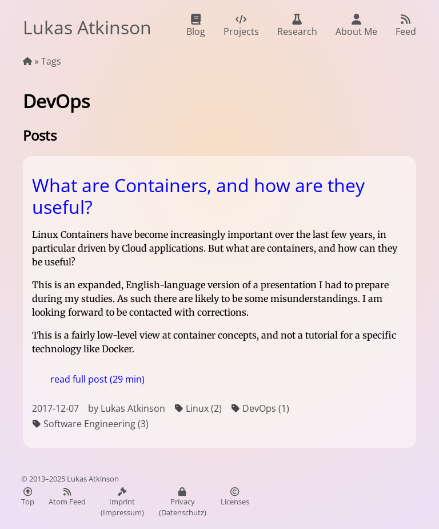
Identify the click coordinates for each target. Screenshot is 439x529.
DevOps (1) (260, 408)
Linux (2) (198, 408)
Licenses (235, 496)
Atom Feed (67, 496)
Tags (51, 61)
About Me (356, 26)
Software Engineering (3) (90, 424)
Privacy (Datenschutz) (182, 502)
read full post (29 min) (97, 379)
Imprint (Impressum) (122, 502)
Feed (406, 26)
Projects (241, 26)
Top (27, 496)
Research (297, 26)
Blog (195, 26)
